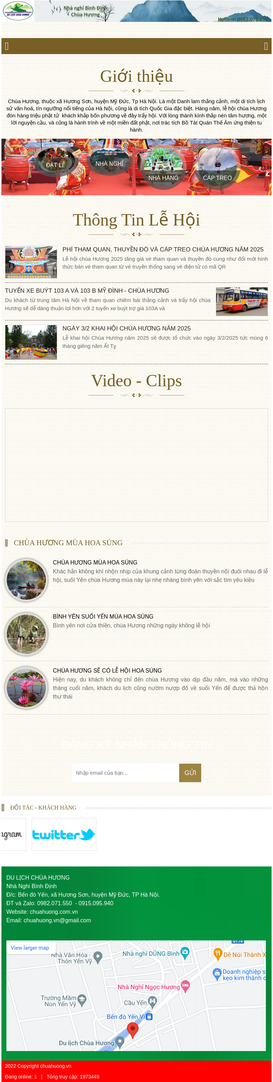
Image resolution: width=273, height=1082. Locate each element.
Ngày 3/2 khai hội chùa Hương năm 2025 (127, 328)
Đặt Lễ (55, 165)
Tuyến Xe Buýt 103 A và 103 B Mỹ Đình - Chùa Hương (87, 290)
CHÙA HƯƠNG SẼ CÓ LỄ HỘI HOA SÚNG (107, 671)
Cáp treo (217, 178)
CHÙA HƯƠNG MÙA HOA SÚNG (95, 562)
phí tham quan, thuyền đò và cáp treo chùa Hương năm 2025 (163, 249)
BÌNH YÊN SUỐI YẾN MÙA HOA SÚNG (103, 617)
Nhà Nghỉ (110, 164)
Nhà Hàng (163, 178)
